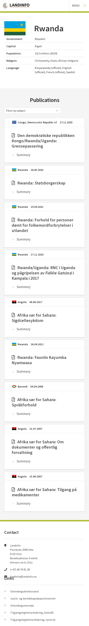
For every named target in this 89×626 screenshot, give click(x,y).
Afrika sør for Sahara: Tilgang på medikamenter (44, 492)
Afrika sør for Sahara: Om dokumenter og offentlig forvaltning (38, 447)
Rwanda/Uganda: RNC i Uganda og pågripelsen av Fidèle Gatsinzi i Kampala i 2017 (43, 273)
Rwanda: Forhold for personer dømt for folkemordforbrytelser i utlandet (42, 225)
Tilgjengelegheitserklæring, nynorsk (32, 619)
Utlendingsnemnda (22, 605)
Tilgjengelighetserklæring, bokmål (32, 612)
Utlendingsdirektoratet (24, 591)
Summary (23, 155)
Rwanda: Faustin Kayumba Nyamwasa (39, 360)
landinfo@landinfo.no (23, 576)
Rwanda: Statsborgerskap (38, 183)
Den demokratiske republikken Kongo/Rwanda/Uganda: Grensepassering (43, 141)
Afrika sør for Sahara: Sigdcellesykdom (34, 317)
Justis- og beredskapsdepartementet (33, 598)
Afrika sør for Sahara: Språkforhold (34, 402)
